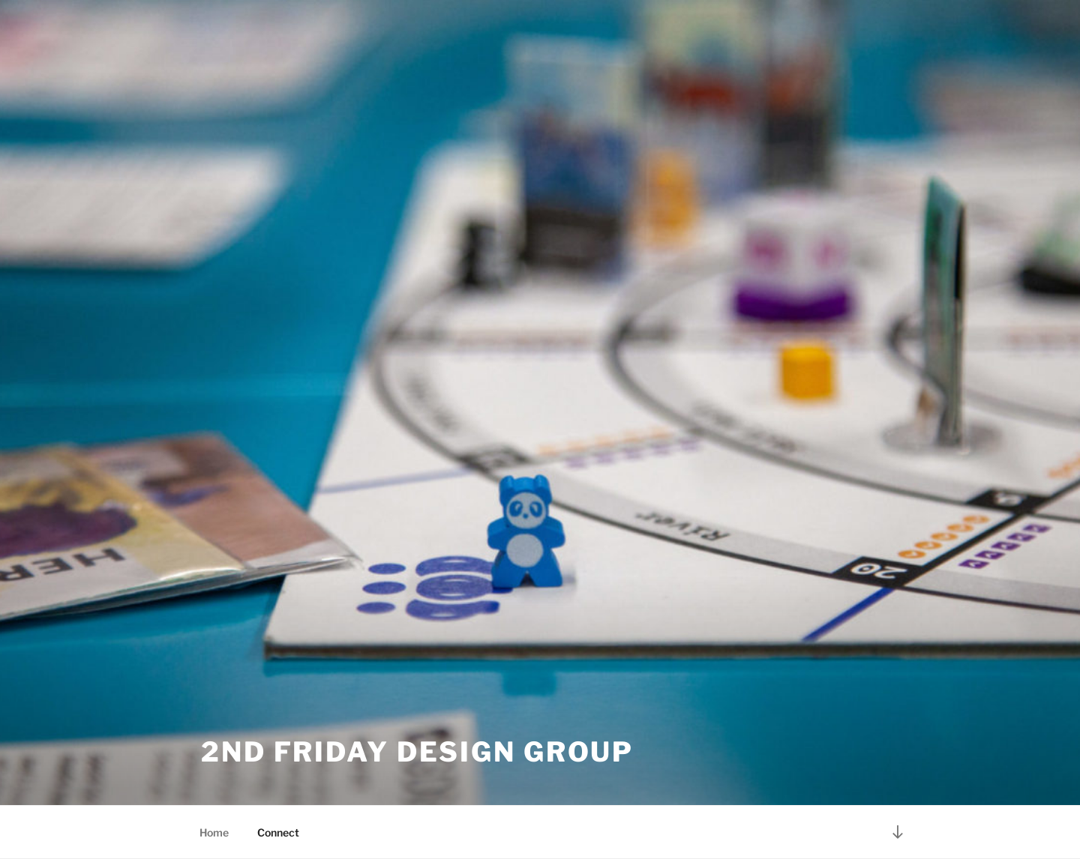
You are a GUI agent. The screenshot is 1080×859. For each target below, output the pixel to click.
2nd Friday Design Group (417, 751)
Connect (278, 832)
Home (214, 832)
